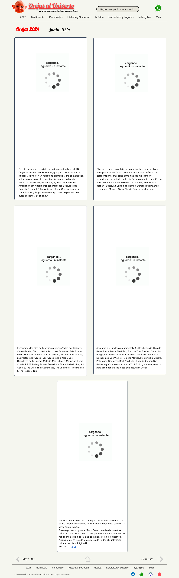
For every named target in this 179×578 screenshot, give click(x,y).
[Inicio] (151, 574)
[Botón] (17, 559)
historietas (117, 536)
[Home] (88, 559)
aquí (74, 546)
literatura (105, 536)
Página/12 (82, 543)
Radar (103, 540)
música (80, 536)
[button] (158, 17)
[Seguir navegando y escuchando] (117, 9)
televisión (95, 536)
